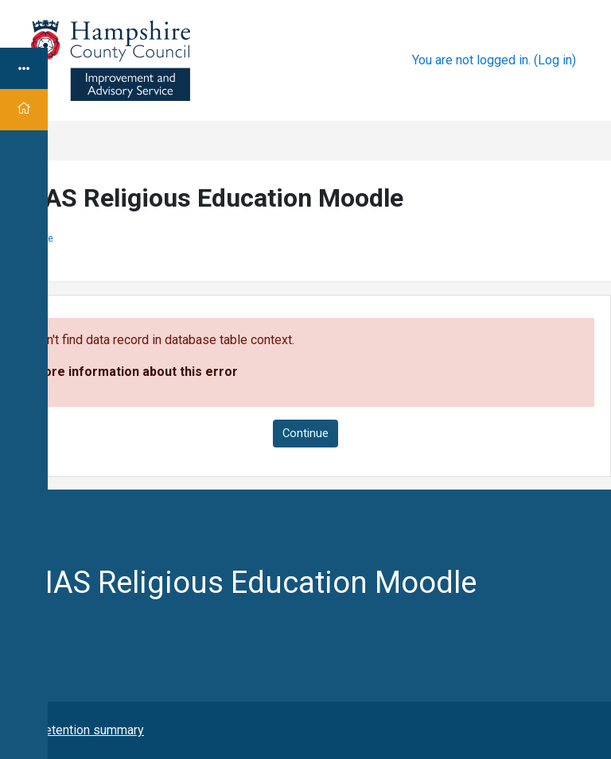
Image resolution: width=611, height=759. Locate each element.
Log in (555, 60)
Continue (305, 433)
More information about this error (135, 371)
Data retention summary (78, 730)
